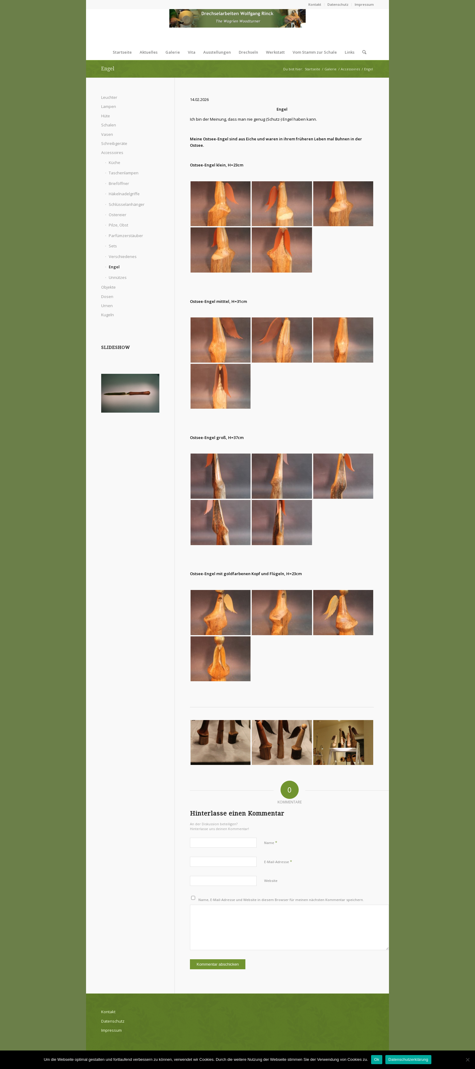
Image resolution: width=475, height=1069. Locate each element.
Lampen (108, 106)
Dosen (107, 296)
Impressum (364, 4)
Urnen (107, 305)
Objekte (108, 287)
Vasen (107, 134)
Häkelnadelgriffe (124, 193)
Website (270, 880)
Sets (113, 246)
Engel (107, 69)
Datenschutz (337, 4)
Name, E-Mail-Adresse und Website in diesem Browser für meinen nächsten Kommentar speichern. (281, 899)
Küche (114, 162)
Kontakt (314, 4)
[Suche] (362, 52)
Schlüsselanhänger (126, 204)
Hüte (105, 116)
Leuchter (109, 97)
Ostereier (117, 214)
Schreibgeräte (114, 143)
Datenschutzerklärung (408, 1059)
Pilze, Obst (118, 225)
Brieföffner (119, 183)
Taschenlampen (123, 173)
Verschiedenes (123, 256)
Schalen (108, 125)
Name (270, 842)
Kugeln (107, 314)
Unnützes (118, 277)
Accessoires (112, 152)
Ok (376, 1059)
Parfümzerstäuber (126, 235)
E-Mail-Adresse (278, 861)
